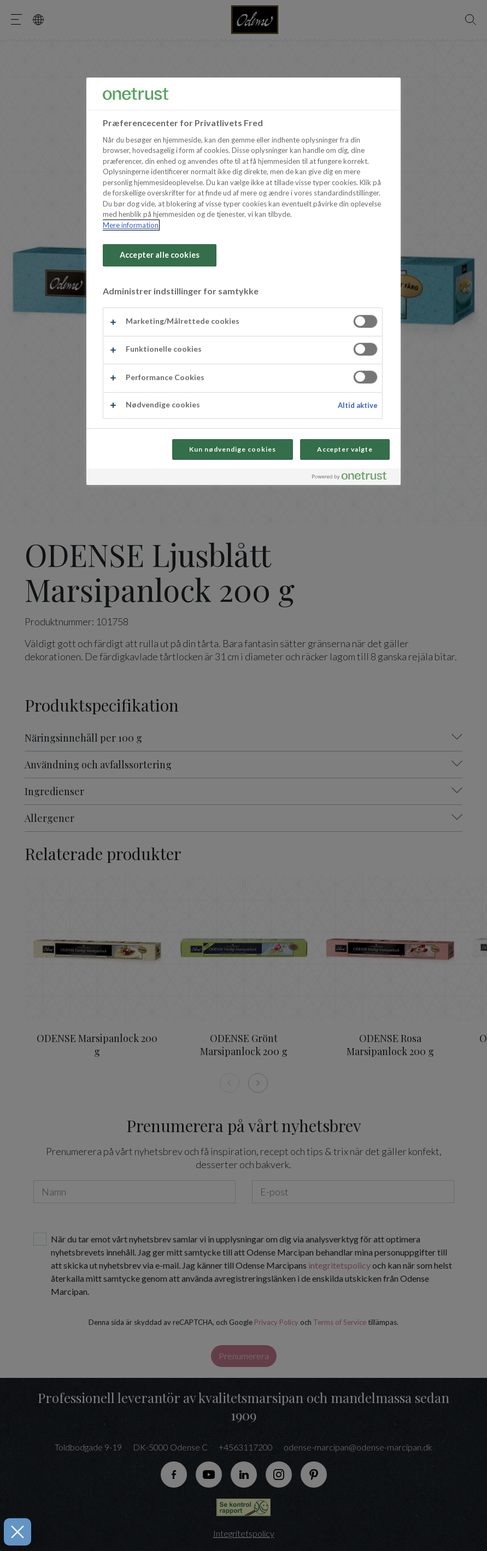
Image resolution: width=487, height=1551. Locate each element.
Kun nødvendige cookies (232, 449)
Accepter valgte (345, 449)
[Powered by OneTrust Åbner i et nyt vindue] (353, 478)
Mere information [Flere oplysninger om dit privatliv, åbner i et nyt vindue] (131, 225)
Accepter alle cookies (160, 254)
